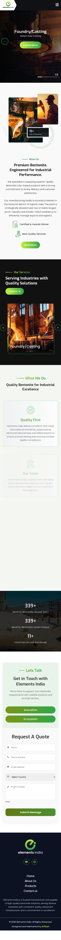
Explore (14, 291)
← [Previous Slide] (4, 41)
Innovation (30, 710)
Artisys (45, 926)
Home (30, 876)
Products (30, 886)
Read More (31, 245)
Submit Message (30, 812)
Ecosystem (30, 719)
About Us (30, 881)
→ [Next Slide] (56, 41)
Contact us (30, 891)
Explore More (30, 45)
